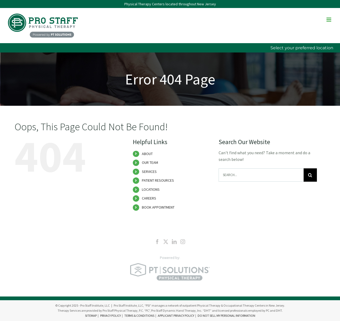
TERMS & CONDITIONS (139, 316)
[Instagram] (182, 241)
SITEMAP (91, 316)
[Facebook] (157, 241)
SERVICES (149, 171)
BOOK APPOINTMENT (158, 207)
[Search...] (261, 175)
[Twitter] (165, 241)
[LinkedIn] (174, 241)
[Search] (310, 175)
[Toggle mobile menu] (329, 19)
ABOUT (147, 153)
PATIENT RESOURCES (158, 180)
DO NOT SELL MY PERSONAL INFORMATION (226, 316)
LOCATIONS (151, 189)
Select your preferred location (301, 47)
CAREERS (149, 198)
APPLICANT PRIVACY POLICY (176, 316)
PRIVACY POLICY (110, 316)
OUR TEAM (150, 162)
